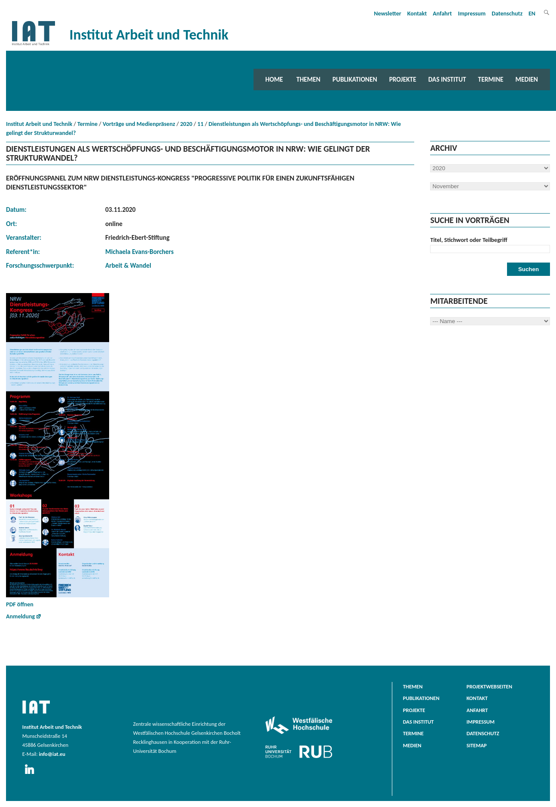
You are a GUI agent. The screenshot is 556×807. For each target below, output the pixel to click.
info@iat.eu (52, 754)
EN (532, 13)
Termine (491, 79)
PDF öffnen (57, 450)
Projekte (402, 79)
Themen (308, 79)
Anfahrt (442, 13)
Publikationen (355, 79)
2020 (186, 124)
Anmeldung (20, 616)
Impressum (472, 13)
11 (200, 124)
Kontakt (417, 13)
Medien (527, 79)
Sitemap (477, 745)
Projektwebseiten (489, 686)
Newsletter (387, 13)
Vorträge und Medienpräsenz (139, 124)
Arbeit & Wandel (128, 265)
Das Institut (447, 79)
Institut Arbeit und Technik (39, 124)
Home (274, 79)
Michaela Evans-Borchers (139, 252)
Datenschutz (507, 13)
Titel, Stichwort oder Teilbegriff (468, 240)
